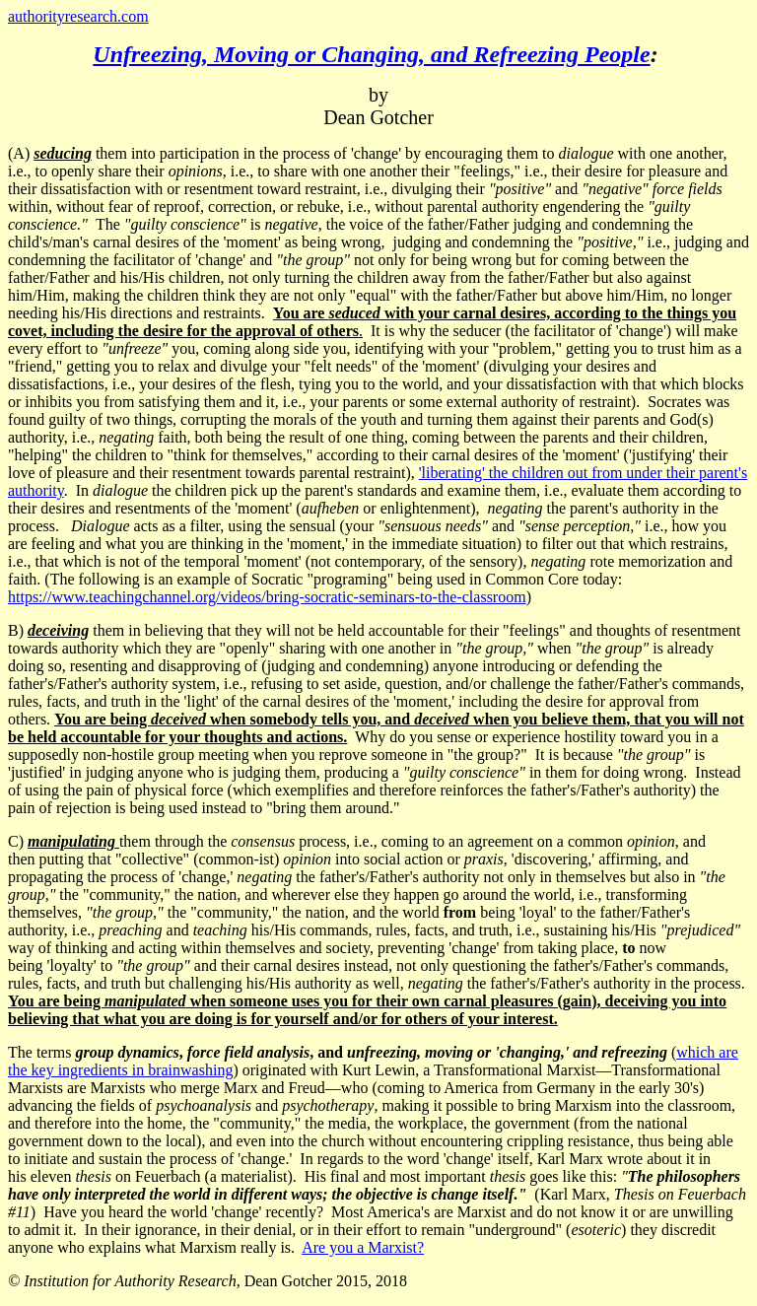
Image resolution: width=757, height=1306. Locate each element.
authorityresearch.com (78, 16)
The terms (339, 1052)
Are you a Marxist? (363, 1247)
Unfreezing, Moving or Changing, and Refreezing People (371, 54)
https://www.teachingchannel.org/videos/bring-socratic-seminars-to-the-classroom (267, 596)
